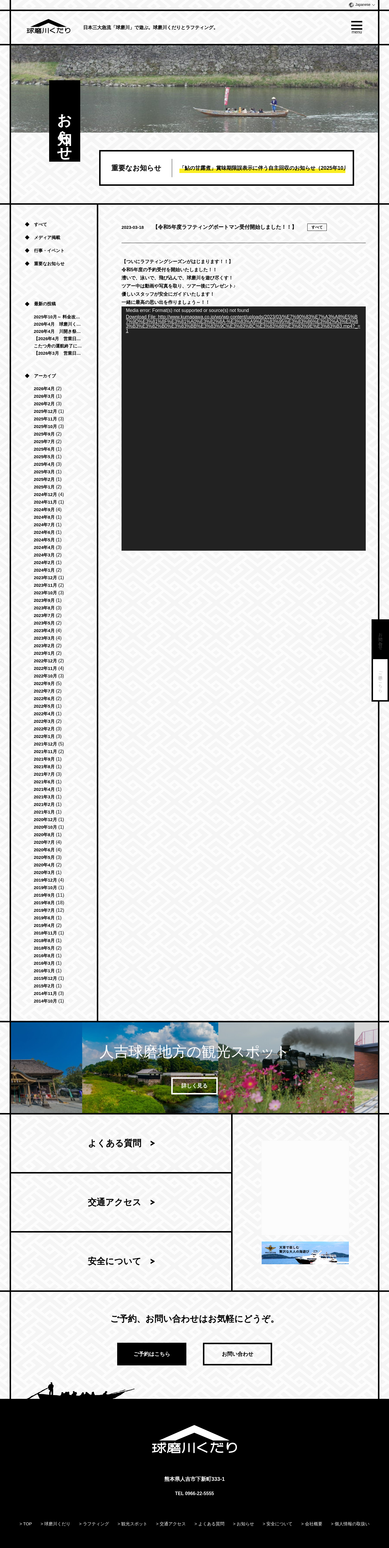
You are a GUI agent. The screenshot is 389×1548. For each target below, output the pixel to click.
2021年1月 (44, 811)
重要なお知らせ (49, 263)
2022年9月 (44, 683)
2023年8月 (44, 607)
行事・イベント (49, 250)
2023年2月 (44, 645)
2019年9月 (44, 895)
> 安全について (278, 1523)
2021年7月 (44, 774)
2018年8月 (44, 940)
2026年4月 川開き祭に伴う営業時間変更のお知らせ (58, 331)
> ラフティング (94, 1523)
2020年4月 (44, 864)
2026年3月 (44, 396)
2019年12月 (45, 880)
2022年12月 (45, 660)
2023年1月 (44, 653)
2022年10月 (45, 675)
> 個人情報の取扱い (350, 1523)
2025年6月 (44, 449)
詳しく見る (194, 1086)
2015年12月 (45, 978)
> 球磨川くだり (56, 1523)
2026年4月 (44, 388)
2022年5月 (44, 706)
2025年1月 (44, 486)
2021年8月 (44, 766)
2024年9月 (44, 509)
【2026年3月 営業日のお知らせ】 (58, 353)
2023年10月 (45, 592)
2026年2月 (44, 403)
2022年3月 (44, 721)
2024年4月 (44, 547)
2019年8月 (44, 902)
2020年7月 (44, 842)
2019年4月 (44, 925)
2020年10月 (45, 827)
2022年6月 (44, 698)
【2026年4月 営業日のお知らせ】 (58, 338)
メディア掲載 (47, 237)
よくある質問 (114, 1143)
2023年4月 (44, 630)
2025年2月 (44, 479)
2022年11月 (45, 668)
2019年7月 (44, 910)
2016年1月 (44, 970)
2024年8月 (44, 517)
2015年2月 (44, 985)
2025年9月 (44, 433)
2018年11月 (45, 932)
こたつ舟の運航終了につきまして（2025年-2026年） (58, 346)
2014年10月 (45, 1000)
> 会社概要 (311, 1523)
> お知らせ (243, 1523)
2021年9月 (44, 759)
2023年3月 (44, 638)
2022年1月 (44, 736)
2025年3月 (44, 471)
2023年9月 (44, 600)
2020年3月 (44, 872)
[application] (244, 428)
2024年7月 (44, 524)
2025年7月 (44, 441)
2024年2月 (44, 562)
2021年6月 (44, 781)
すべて (40, 224)
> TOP (25, 1523)
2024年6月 (44, 532)
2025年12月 (45, 411)
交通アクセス (114, 1202)
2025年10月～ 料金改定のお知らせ (58, 317)
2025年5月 (44, 456)
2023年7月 (44, 615)
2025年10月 (45, 426)
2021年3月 (44, 796)
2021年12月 (45, 743)
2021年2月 (44, 804)
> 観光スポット (132, 1523)
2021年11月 (45, 751)
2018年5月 (44, 948)
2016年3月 (44, 963)
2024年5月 (44, 539)
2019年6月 (44, 917)
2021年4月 (44, 789)
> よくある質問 (209, 1523)
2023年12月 (45, 577)
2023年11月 (45, 585)
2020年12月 (45, 819)
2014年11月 (45, 993)
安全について (114, 1261)
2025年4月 (44, 464)
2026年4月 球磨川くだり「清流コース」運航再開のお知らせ (58, 324)
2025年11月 (45, 418)
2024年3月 (44, 554)
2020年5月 (44, 857)
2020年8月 (44, 834)
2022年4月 (44, 713)
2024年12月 (45, 494)
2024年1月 (44, 570)
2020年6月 (44, 849)
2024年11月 (45, 502)
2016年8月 (44, 955)
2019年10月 (45, 887)
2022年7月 (44, 691)
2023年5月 (44, 622)
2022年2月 (44, 728)
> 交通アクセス (171, 1523)
